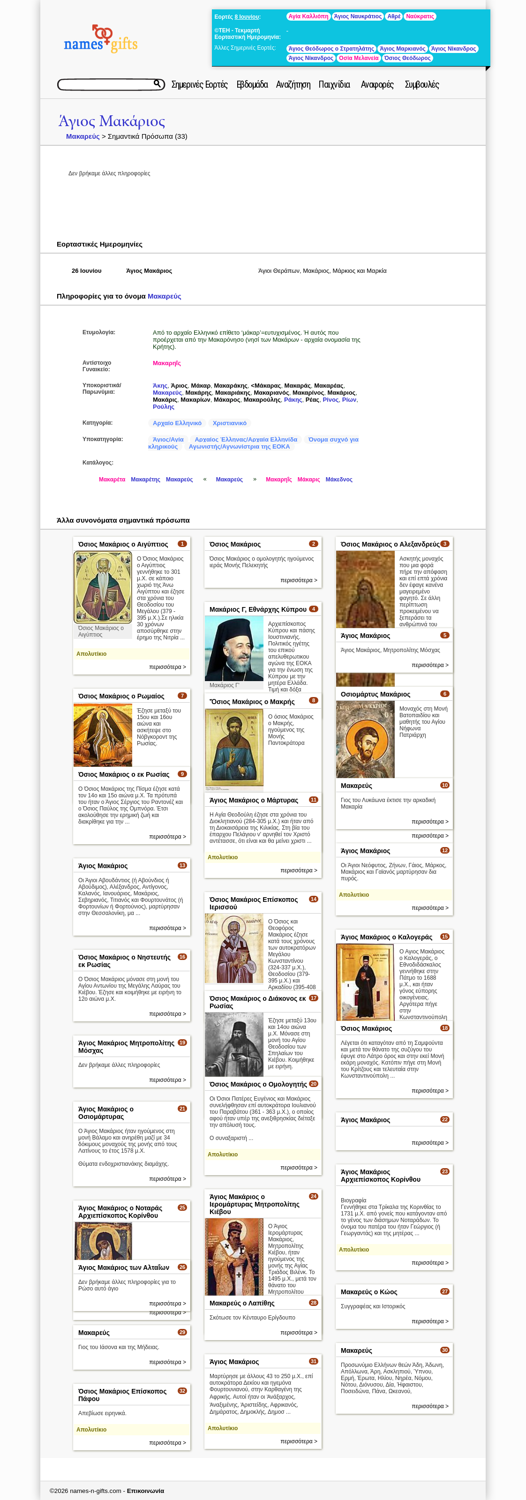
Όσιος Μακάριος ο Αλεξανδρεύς (390, 544)
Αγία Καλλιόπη (309, 16)
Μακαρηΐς (167, 363)
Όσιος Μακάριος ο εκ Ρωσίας (124, 774)
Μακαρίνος (308, 392)
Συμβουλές (422, 84)
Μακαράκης (231, 385)
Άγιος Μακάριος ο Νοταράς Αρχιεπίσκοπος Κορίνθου (120, 1211)
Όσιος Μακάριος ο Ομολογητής (258, 1084)
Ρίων (349, 399)
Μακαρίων (195, 399)
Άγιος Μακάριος (111, 121)
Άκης (160, 385)
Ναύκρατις (420, 16)
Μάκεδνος (339, 479)
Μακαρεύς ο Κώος (369, 1292)
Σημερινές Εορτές (200, 84)
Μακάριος (341, 392)
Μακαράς (298, 385)
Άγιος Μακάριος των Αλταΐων (123, 1267)
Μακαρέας (328, 385)
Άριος (179, 385)
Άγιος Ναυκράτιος (358, 16)
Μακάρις (165, 399)
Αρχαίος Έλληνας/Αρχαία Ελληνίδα (246, 439)
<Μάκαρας (266, 385)
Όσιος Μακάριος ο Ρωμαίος (121, 696)
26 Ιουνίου (87, 270)
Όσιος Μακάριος (235, 544)
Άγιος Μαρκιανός (403, 48)
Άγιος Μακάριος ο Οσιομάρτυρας (106, 1112)
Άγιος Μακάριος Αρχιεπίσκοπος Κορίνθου (381, 1175)
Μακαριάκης (232, 392)
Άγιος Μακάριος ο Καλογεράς (386, 937)
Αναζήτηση (293, 84)
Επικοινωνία (146, 1490)
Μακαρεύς (83, 136)
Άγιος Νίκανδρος (453, 48)
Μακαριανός (271, 392)
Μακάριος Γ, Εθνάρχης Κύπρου (258, 609)
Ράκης (293, 399)
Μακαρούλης (262, 399)
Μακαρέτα (112, 479)
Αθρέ (393, 16)
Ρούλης (163, 406)
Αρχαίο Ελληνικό (177, 423)
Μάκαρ (201, 385)
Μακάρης (198, 392)
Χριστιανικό (230, 423)
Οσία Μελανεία (358, 58)
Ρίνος (330, 399)
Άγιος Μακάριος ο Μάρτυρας (254, 800)
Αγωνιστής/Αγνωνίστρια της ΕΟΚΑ (239, 446)
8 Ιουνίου (246, 17)
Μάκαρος (227, 399)
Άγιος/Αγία (168, 439)
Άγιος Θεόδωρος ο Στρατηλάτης (332, 48)
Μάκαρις (309, 479)
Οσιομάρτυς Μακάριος (376, 694)
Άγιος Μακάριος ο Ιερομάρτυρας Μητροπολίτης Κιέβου (255, 1204)
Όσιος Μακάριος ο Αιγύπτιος (123, 544)
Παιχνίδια (334, 84)
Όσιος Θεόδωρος (407, 58)
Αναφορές (377, 84)
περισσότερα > (167, 667)
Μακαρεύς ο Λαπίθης (242, 1303)
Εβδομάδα (252, 84)
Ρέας (312, 399)
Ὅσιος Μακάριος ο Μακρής (252, 701)
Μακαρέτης (145, 479)
